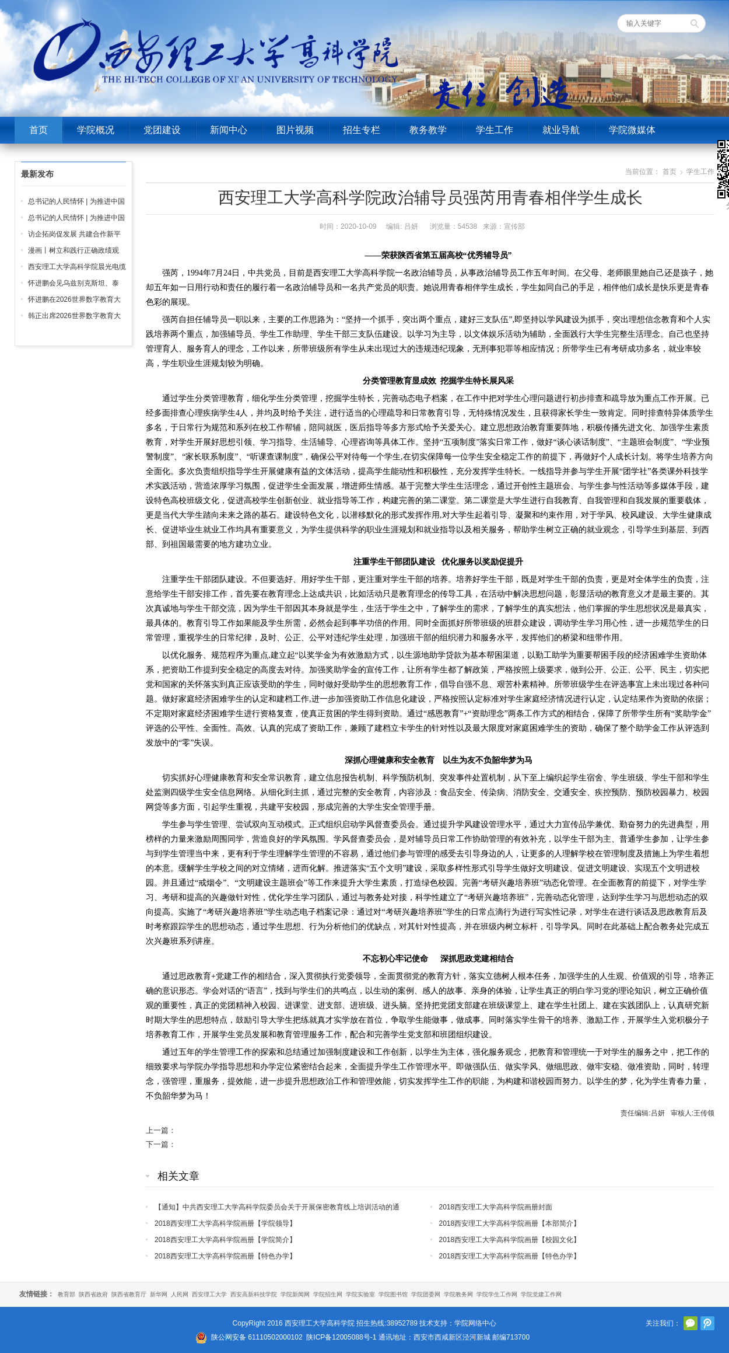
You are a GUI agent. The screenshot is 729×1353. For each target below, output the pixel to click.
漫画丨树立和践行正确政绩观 (73, 250)
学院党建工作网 (541, 1294)
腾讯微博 (707, 1323)
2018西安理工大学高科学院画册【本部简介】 (510, 1223)
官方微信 (691, 1323)
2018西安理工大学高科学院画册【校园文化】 (510, 1240)
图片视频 (295, 130)
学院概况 (95, 130)
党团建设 (162, 130)
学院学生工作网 (496, 1294)
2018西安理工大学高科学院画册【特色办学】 (225, 1256)
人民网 (179, 1294)
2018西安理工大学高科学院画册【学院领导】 (225, 1223)
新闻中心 (228, 130)
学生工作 (494, 130)
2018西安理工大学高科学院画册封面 (496, 1207)
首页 (38, 130)
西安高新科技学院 (253, 1294)
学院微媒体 (632, 130)
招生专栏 (361, 130)
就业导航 (561, 130)
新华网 (158, 1294)
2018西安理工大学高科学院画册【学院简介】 (225, 1240)
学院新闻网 (295, 1294)
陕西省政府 (93, 1294)
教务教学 (428, 130)
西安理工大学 (209, 1294)
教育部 (66, 1294)
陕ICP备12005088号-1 (341, 1337)
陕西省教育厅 (128, 1294)
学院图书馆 (393, 1294)
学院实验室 (360, 1294)
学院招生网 (327, 1294)
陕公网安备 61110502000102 (257, 1337)
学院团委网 (425, 1294)
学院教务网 (458, 1294)
